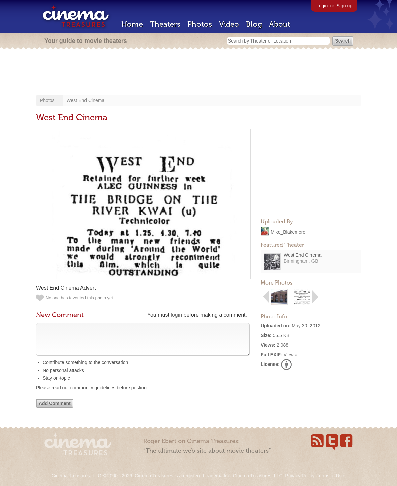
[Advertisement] (198, 73)
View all (291, 354)
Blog (254, 24)
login (176, 315)
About (279, 24)
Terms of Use (330, 475)
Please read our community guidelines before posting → (94, 394)
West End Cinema (86, 100)
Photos (199, 24)
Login (322, 5)
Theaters (165, 24)
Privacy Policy (299, 475)
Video (229, 24)
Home (132, 24)
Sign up (344, 5)
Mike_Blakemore (288, 231)
